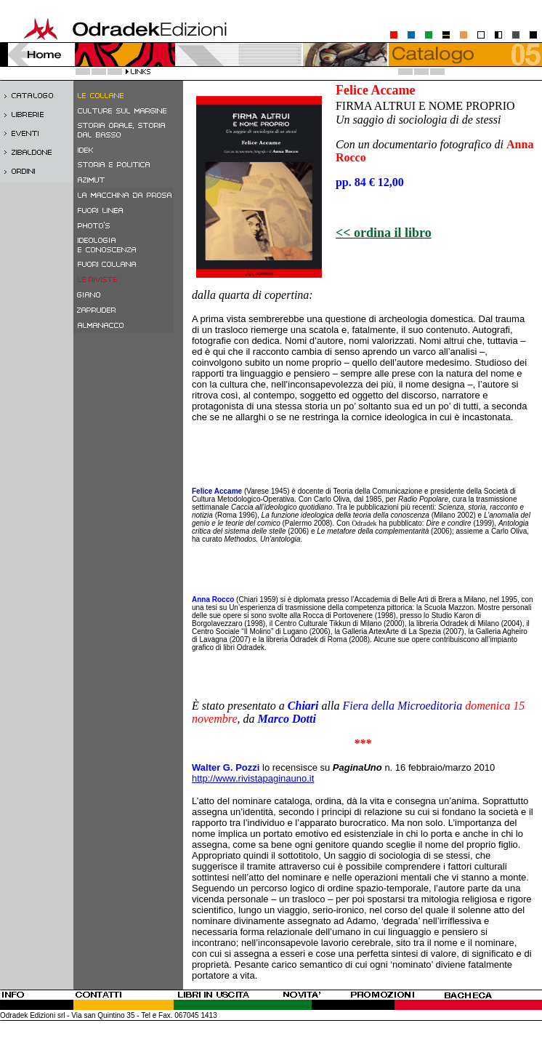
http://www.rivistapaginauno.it (253, 778)
